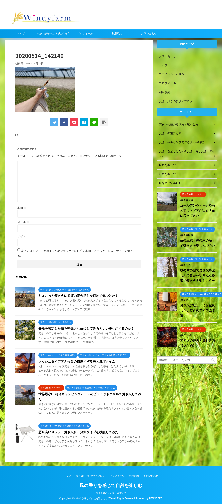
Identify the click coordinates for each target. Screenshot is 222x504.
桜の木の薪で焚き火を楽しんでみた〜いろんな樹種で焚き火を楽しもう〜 (197, 275)
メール (23, 222)
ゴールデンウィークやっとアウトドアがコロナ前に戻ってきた (197, 210)
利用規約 (117, 33)
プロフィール (85, 33)
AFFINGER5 (155, 498)
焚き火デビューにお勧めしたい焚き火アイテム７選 (197, 310)
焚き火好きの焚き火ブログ (53, 33)
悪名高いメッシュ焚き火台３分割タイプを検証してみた (78, 432)
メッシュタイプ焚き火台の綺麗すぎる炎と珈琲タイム (76, 361)
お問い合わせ (149, 33)
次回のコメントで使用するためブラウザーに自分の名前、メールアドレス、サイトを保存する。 (76, 253)
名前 (22, 207)
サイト (21, 236)
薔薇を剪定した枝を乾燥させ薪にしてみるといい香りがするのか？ (86, 328)
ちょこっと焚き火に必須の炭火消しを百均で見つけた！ (78, 295)
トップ (21, 33)
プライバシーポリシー (173, 74)
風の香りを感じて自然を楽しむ (111, 485)
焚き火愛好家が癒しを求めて (111, 493)
